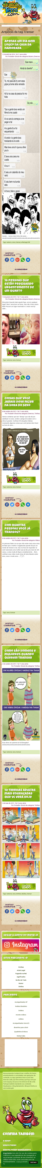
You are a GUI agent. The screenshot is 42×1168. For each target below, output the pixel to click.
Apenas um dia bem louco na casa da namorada (20, 45)
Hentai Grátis (21, 1036)
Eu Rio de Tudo (21, 980)
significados (21, 977)
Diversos (37, 56)
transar (18, 242)
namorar (9, 360)
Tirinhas (37, 413)
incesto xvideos (21, 1015)
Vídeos (37, 540)
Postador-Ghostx (13, 56)
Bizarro (31, 56)
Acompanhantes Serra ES (21, 1023)
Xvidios (21, 986)
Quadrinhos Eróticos (21, 1032)
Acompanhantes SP (21, 1002)
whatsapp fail (25, 242)
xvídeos (21, 1019)
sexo (13, 242)
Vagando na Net (21, 973)
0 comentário (21, 270)
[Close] (8, 29)
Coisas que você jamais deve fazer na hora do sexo (19, 402)
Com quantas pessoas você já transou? (17, 529)
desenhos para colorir (21, 1027)
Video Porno (10, 1146)
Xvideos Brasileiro (21, 1006)
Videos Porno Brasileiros (17, 1150)
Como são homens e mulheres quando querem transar (20, 655)
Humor (21, 983)
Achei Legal (21, 970)
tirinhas (21, 967)
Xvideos (21, 1010)
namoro (9, 242)
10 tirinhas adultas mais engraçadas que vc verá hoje (20, 794)
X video (7, 1141)
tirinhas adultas (21, 894)
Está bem (33, 1162)
